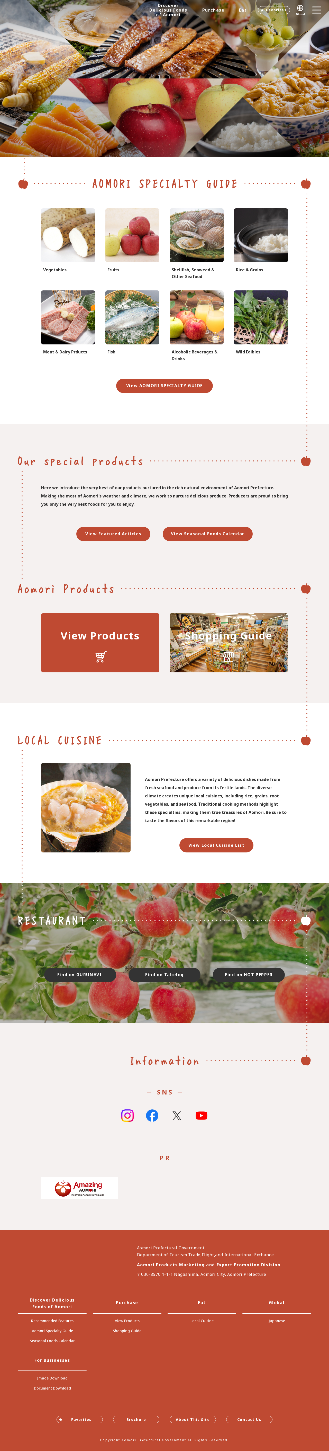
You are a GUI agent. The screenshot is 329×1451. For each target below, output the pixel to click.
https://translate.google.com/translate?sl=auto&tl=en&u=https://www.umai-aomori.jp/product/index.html (100, 642)
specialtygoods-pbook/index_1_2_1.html (68, 244)
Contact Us (249, 1419)
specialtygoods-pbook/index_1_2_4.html (261, 326)
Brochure (136, 1419)
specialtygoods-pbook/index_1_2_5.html (68, 326)
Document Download (52, 1388)
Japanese (277, 1320)
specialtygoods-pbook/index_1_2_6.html (132, 326)
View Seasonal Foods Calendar (207, 534)
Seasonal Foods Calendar (52, 1340)
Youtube (201, 1115)
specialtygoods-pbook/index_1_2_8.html (197, 326)
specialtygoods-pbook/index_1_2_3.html (261, 244)
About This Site (193, 1419)
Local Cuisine (202, 1320)
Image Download (52, 1378)
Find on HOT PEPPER (249, 974)
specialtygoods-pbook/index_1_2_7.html (197, 244)
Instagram (127, 1115)
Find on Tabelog (164, 974)
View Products (127, 1320)
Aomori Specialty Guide (52, 1330)
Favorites (276, 9)
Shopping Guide (127, 1330)
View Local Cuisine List (216, 845)
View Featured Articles (113, 534)
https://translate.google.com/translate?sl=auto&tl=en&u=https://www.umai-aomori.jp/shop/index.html (229, 642)
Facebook (152, 1115)
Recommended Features (52, 1320)
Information (165, 1060)
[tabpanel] (164, 78)
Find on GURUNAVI (80, 974)
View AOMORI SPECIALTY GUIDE (164, 385)
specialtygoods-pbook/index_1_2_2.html (132, 244)
